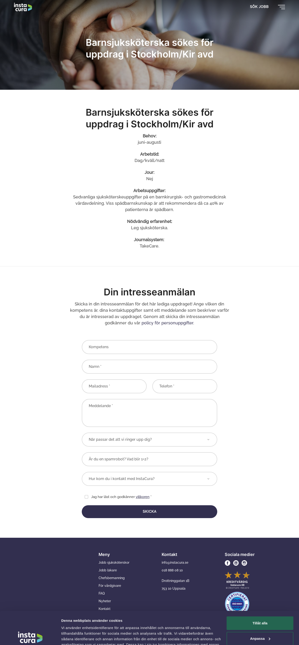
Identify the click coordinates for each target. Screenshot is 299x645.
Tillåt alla (260, 590)
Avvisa (260, 621)
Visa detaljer (71, 636)
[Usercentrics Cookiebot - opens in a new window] (30, 635)
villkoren (143, 497)
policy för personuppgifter (167, 322)
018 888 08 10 (172, 570)
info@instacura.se (175, 562)
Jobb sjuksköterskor (114, 562)
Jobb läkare (108, 570)
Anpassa (260, 605)
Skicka (150, 511)
